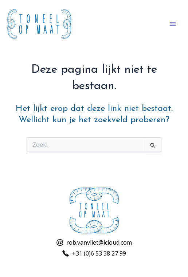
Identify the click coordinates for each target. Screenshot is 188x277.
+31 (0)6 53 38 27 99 (99, 253)
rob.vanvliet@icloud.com (99, 242)
